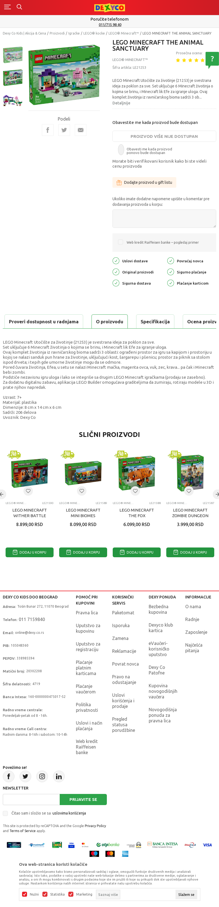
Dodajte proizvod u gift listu (144, 182)
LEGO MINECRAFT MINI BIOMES (83, 527)
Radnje (192, 633)
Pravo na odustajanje (124, 693)
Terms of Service (22, 845)
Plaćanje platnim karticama (86, 682)
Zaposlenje (196, 646)
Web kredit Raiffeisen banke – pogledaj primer (163, 242)
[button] (28, 505)
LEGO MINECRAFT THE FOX (136, 527)
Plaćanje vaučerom (86, 703)
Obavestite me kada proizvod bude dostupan (155, 122)
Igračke (74, 33)
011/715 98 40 (110, 24)
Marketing (84, 894)
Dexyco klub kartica (161, 641)
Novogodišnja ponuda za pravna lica (163, 729)
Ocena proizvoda (122, 321)
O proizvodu (25, 321)
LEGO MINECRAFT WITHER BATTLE (29, 527)
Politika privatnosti (87, 721)
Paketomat (123, 626)
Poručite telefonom (109, 19)
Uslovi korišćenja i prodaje (123, 714)
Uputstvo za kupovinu (88, 642)
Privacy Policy (95, 840)
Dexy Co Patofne (157, 684)
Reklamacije (124, 665)
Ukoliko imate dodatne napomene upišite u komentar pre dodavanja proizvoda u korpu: (161, 202)
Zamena (120, 652)
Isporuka (121, 639)
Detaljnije (121, 103)
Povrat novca (125, 677)
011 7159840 (32, 633)
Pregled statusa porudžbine (123, 738)
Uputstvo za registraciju (88, 660)
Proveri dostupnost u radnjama (46, 335)
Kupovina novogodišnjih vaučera (163, 705)
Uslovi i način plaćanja (89, 739)
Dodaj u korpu (29, 566)
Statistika (57, 894)
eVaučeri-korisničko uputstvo (159, 663)
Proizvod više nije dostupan (164, 136)
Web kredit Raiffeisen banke (87, 761)
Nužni (34, 894)
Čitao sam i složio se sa (48, 827)
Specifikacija (70, 321)
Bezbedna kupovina (159, 623)
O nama (193, 620)
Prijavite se (83, 813)
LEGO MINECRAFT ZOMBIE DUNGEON (190, 527)
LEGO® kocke (94, 33)
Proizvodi (57, 33)
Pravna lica (87, 626)
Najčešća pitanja (194, 661)
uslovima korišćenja (69, 827)
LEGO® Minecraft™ (124, 33)
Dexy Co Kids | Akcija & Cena (24, 33)
